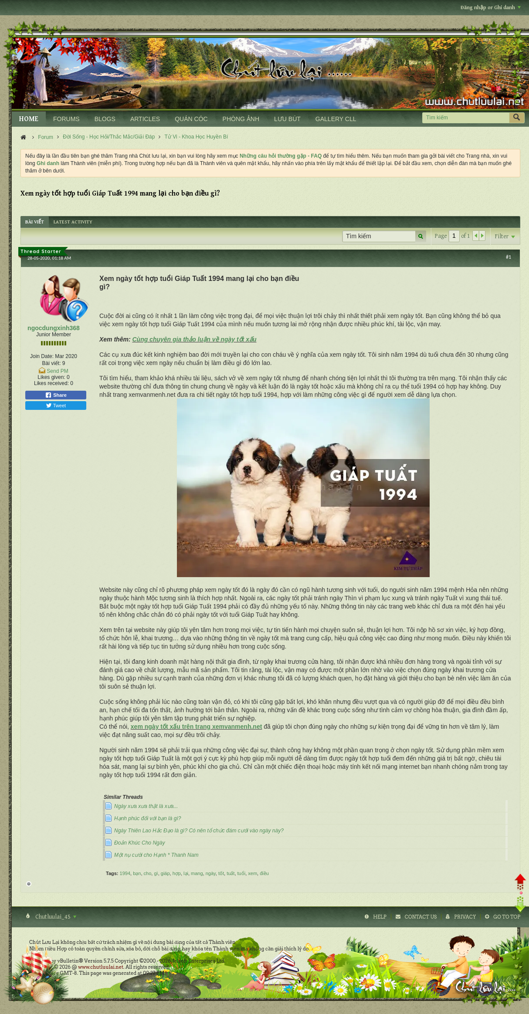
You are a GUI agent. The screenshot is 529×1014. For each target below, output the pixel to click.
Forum (45, 137)
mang (197, 873)
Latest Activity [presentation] (73, 222)
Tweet (56, 405)
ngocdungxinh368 (53, 327)
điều (264, 873)
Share (56, 395)
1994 (125, 873)
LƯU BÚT (287, 118)
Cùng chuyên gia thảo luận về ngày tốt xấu (194, 339)
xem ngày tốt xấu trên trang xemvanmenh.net (196, 726)
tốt (221, 873)
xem (252, 873)
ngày (211, 873)
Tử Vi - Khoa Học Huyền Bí (196, 137)
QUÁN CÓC (191, 118)
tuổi (241, 873)
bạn (137, 873)
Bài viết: (51, 363)
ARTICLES (145, 118)
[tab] (34, 222)
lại (185, 873)
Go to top (506, 917)
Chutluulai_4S (55, 916)
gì (156, 873)
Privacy (465, 917)
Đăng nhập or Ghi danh (491, 7)
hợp (177, 873)
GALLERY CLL (335, 118)
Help (380, 917)
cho (148, 873)
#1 (508, 257)
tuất (230, 873)
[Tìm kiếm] (465, 117)
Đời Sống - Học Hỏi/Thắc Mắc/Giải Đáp (109, 137)
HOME (28, 119)
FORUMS (66, 118)
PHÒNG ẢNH (241, 118)
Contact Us (421, 917)
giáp (165, 873)
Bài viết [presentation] (34, 222)
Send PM (57, 371)
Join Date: (42, 356)
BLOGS (105, 118)
